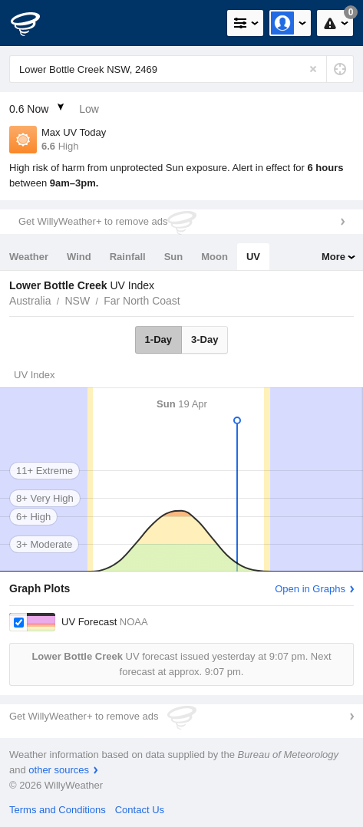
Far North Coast (142, 301)
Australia (30, 301)
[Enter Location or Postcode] (181, 69)
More (333, 256)
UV (253, 256)
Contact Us (139, 809)
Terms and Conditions (57, 809)
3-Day (204, 339)
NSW (77, 301)
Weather (28, 256)
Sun (173, 256)
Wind (79, 256)
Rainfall (128, 256)
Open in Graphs (310, 589)
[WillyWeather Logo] (34, 23)
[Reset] (313, 69)
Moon (214, 256)
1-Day (158, 339)
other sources (58, 770)
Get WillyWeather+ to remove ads (92, 221)
